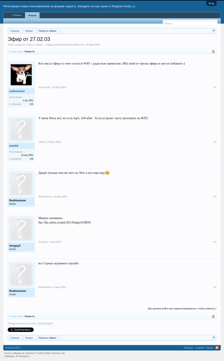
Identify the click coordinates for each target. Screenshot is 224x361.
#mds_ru (129, 6)
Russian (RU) (12, 347)
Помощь (188, 347)
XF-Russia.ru (23, 356)
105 (31, 104)
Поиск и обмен (35, 44)
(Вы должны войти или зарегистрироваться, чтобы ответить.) (182, 308)
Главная (16, 15)
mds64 (13, 145)
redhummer (78, 44)
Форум (32, 15)
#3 (215, 196)
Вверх (209, 347)
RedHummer (17, 200)
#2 (215, 142)
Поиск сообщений (17, 20)
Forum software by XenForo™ (34, 353)
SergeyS (15, 245)
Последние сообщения (44, 20)
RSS (217, 347)
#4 (215, 242)
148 (31, 159)
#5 (215, 287)
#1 (215, 87)
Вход (211, 3)
